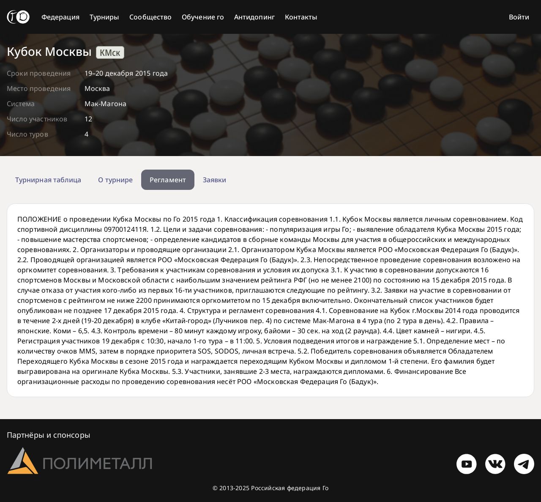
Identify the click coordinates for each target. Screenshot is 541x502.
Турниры (105, 17)
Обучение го (203, 17)
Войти (519, 17)
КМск (110, 52)
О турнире (115, 179)
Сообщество (150, 17)
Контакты (301, 17)
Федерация (60, 17)
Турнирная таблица (48, 179)
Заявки (214, 179)
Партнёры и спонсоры (48, 435)
